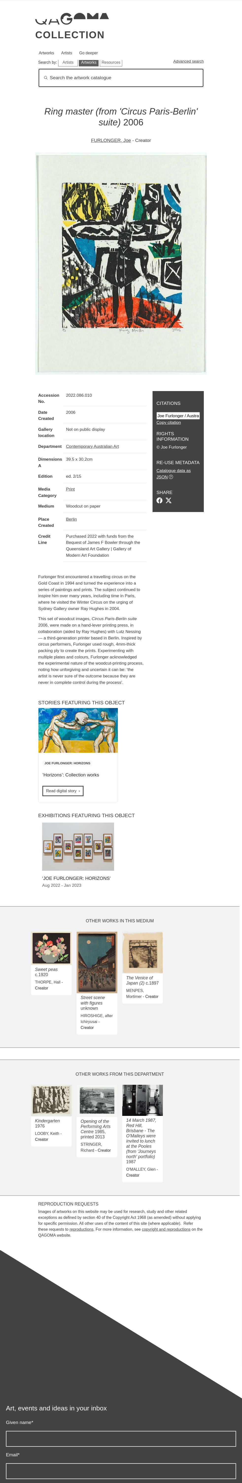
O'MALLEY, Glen (141, 1169)
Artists (66, 53)
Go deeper (88, 53)
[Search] (121, 77)
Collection (70, 34)
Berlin (71, 519)
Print (70, 489)
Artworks (46, 53)
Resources (111, 62)
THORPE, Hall (47, 982)
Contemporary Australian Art (92, 446)
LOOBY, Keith (47, 1133)
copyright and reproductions (166, 1229)
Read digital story (61, 791)
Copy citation (168, 422)
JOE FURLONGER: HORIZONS (67, 763)
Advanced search (188, 61)
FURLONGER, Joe (111, 140)
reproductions (81, 1229)
